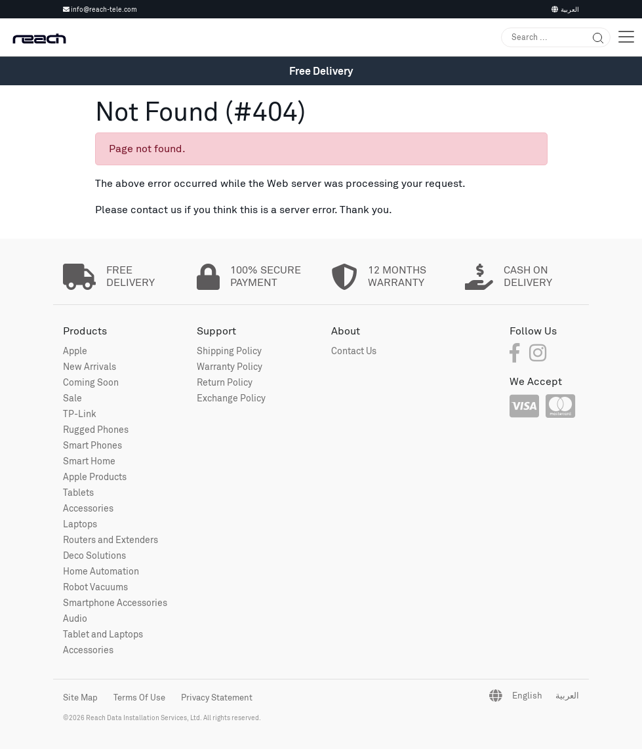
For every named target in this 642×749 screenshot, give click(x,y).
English (527, 695)
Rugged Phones (96, 429)
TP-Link (79, 413)
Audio (75, 618)
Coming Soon (91, 382)
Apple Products (95, 476)
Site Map (80, 697)
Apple (75, 350)
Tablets (78, 492)
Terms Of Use (139, 697)
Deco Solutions (94, 555)
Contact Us (353, 350)
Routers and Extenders (110, 539)
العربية (565, 9)
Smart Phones (92, 445)
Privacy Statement (216, 697)
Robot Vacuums (95, 586)
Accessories (88, 508)
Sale (72, 397)
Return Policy (224, 382)
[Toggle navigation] (626, 37)
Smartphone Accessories (115, 602)
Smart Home (89, 460)
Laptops (80, 523)
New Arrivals (89, 366)
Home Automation (101, 571)
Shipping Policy (229, 350)
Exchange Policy (231, 397)
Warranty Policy (229, 366)
